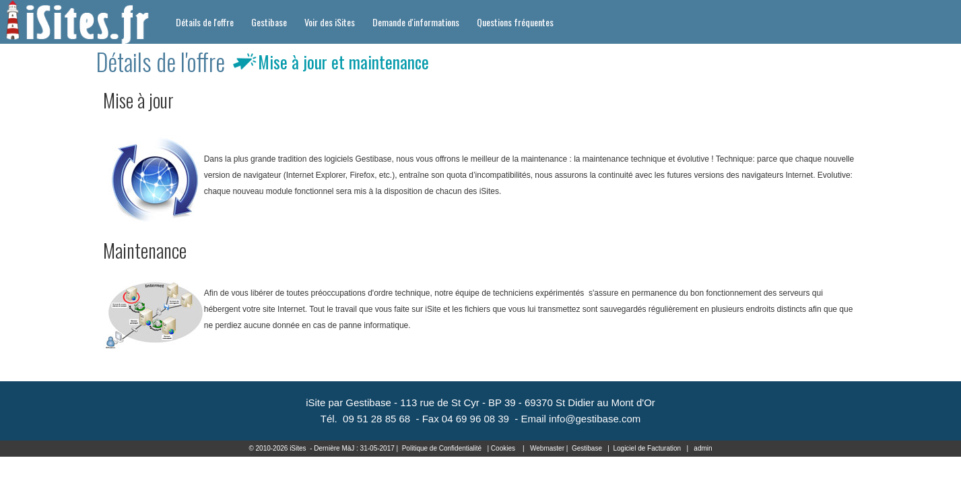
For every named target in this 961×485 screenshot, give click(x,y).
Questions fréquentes (515, 22)
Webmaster (547, 448)
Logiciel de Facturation (647, 448)
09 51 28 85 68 (376, 418)
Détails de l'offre (205, 22)
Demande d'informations (415, 22)
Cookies (503, 448)
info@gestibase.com (594, 418)
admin (703, 448)
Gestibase (269, 22)
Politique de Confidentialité (442, 448)
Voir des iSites (329, 22)
